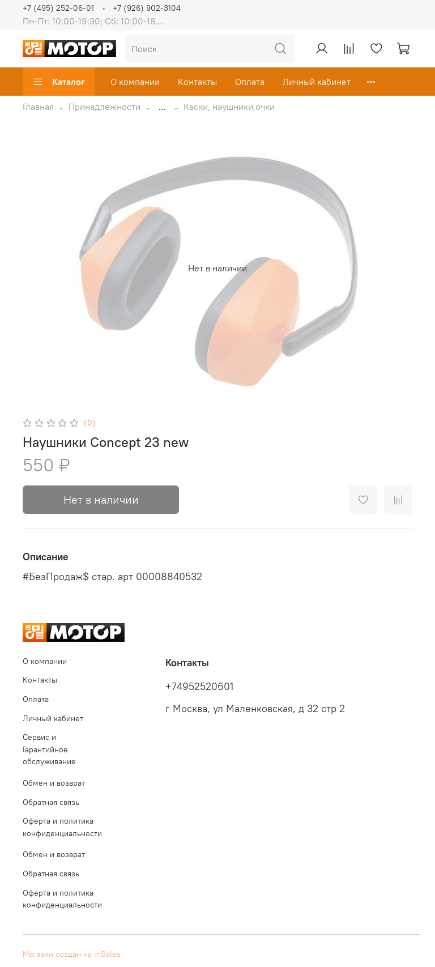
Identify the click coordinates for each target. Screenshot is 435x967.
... (162, 106)
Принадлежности (104, 106)
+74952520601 (199, 686)
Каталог (58, 81)
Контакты (197, 81)
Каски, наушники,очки (229, 106)
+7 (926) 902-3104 (147, 8)
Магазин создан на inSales (72, 954)
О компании (135, 81)
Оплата (250, 81)
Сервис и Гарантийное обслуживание (49, 749)
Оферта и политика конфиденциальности (62, 827)
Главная (38, 106)
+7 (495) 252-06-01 (58, 8)
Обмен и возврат (54, 783)
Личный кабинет (317, 81)
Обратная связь (51, 802)
